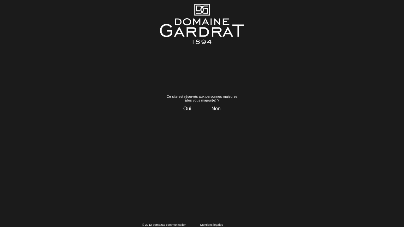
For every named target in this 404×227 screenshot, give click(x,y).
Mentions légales (211, 224)
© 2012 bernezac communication (164, 224)
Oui (187, 108)
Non (216, 108)
